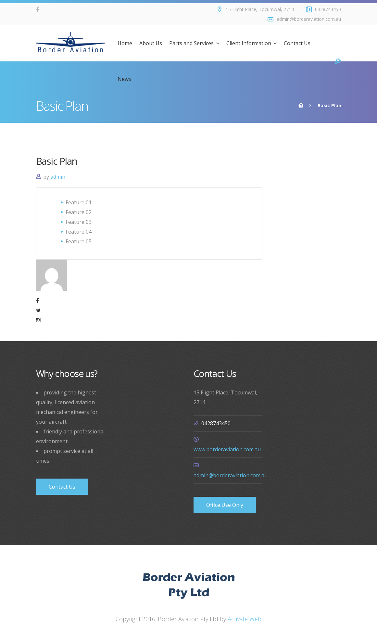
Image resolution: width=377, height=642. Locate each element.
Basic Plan (56, 161)
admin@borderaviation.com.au (231, 475)
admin (57, 176)
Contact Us (62, 486)
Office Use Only (224, 504)
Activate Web (244, 619)
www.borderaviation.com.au (227, 449)
